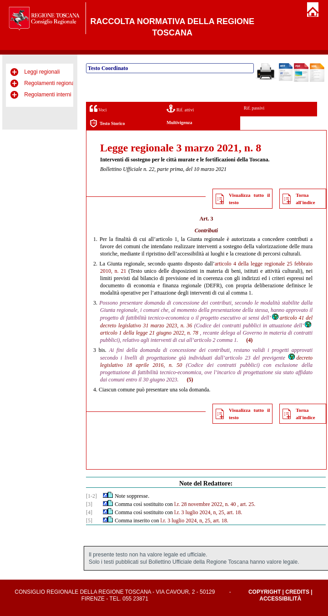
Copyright (264, 592)
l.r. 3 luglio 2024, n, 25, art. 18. (208, 512)
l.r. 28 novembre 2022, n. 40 (205, 504)
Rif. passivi (254, 107)
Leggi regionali (42, 72)
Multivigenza (179, 122)
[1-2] (91, 496)
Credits (297, 592)
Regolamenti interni (47, 94)
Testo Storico (107, 123)
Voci (98, 108)
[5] (89, 520)
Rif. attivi (180, 108)
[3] (89, 504)
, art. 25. (246, 504)
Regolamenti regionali (50, 83)
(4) (249, 340)
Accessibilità (280, 599)
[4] (89, 512)
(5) (190, 379)
